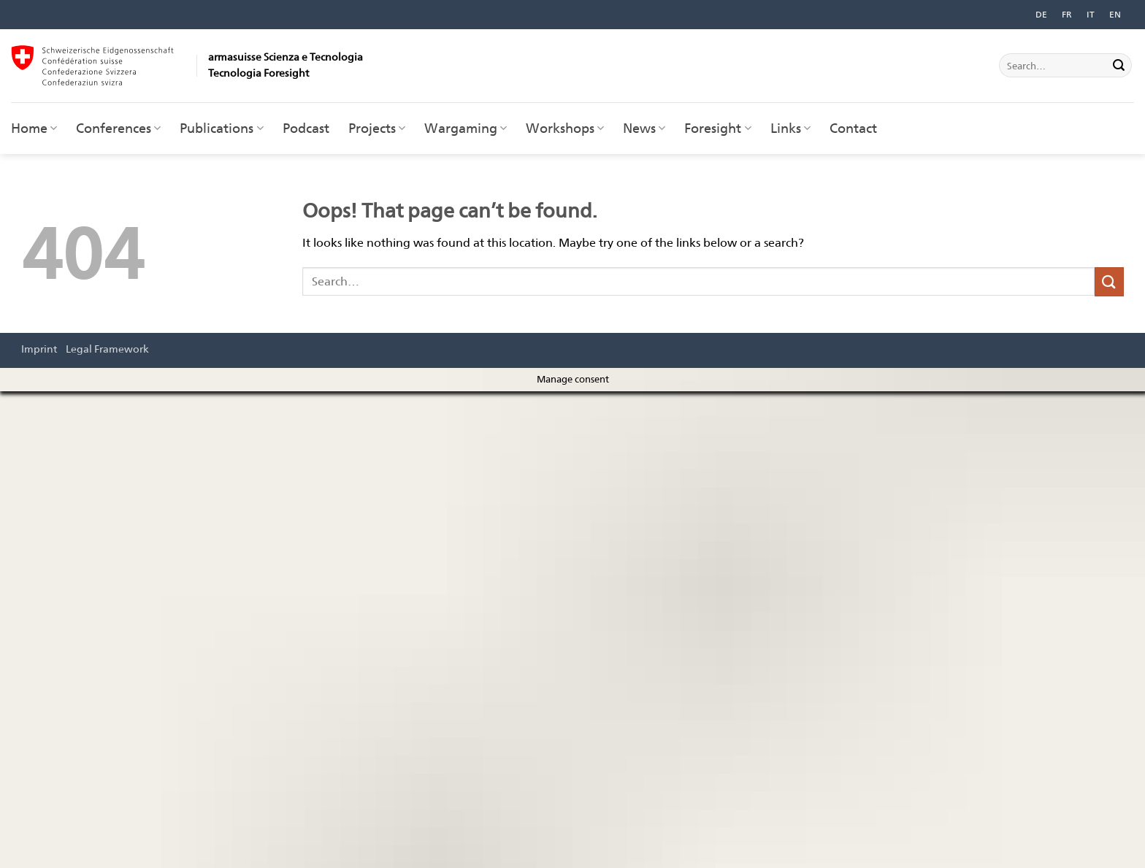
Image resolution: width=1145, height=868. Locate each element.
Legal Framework (107, 348)
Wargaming (465, 128)
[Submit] (1118, 65)
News (644, 128)
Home (34, 128)
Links (790, 128)
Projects (376, 128)
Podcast (306, 128)
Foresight (717, 128)
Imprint (39, 348)
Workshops (565, 128)
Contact (853, 128)
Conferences (118, 128)
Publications (221, 128)
